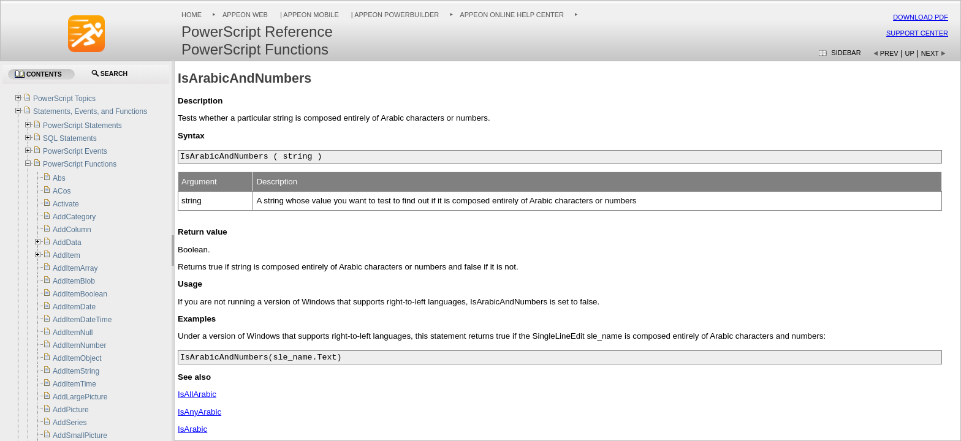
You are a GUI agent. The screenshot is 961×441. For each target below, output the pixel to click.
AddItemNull (73, 332)
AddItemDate (74, 307)
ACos (61, 191)
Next (930, 53)
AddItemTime (74, 384)
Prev (889, 53)
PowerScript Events (75, 151)
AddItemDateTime (82, 319)
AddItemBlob (74, 281)
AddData (67, 242)
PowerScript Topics (64, 98)
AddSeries (69, 422)
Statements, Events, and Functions (90, 111)
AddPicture (71, 409)
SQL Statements (70, 138)
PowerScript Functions (79, 164)
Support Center (917, 33)
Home (191, 14)
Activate (66, 204)
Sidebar (845, 52)
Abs (59, 178)
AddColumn (72, 229)
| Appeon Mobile (308, 14)
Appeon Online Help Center (512, 14)
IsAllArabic (197, 394)
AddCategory (74, 217)
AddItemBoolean (80, 294)
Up (909, 53)
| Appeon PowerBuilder (394, 14)
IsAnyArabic (199, 412)
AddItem (66, 255)
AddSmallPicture (80, 435)
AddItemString (76, 371)
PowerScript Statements (82, 125)
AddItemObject (77, 358)
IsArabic (192, 429)
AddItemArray (75, 268)
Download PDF (920, 17)
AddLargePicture (80, 397)
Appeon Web (245, 14)
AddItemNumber (79, 345)
